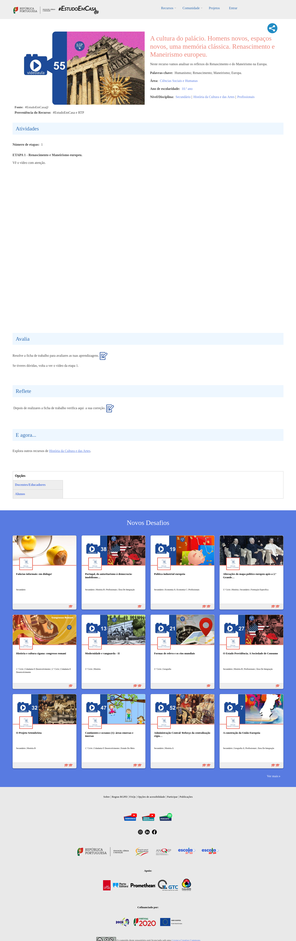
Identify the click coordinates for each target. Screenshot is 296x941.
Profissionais (246, 97)
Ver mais (272, 776)
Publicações (186, 796)
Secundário (183, 97)
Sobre (106, 796)
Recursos (167, 8)
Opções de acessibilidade (151, 796)
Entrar (233, 8)
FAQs (132, 796)
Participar (172, 796)
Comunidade (191, 8)
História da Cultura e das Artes (214, 97)
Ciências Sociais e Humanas (179, 81)
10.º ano (187, 88)
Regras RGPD (119, 796)
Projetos (214, 8)
